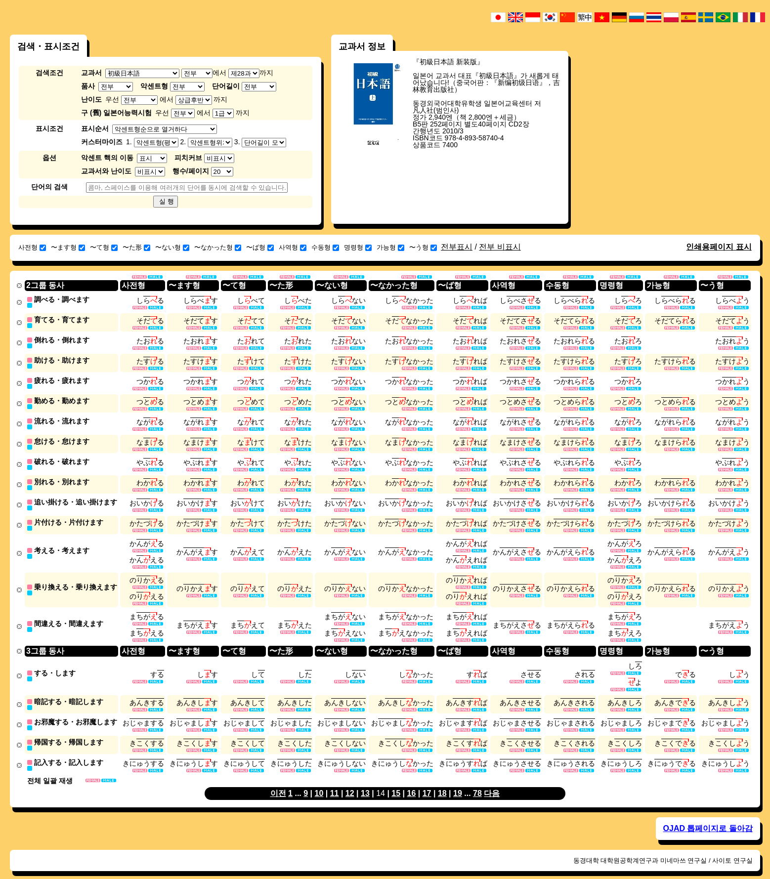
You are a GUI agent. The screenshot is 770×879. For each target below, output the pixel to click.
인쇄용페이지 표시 (718, 247)
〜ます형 (68, 247)
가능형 (390, 247)
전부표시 (456, 247)
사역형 (292, 247)
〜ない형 (172, 247)
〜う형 (423, 247)
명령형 (358, 247)
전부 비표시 (499, 247)
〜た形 (136, 247)
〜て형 (104, 247)
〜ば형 (260, 247)
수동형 (325, 247)
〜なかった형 (217, 247)
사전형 (32, 247)
